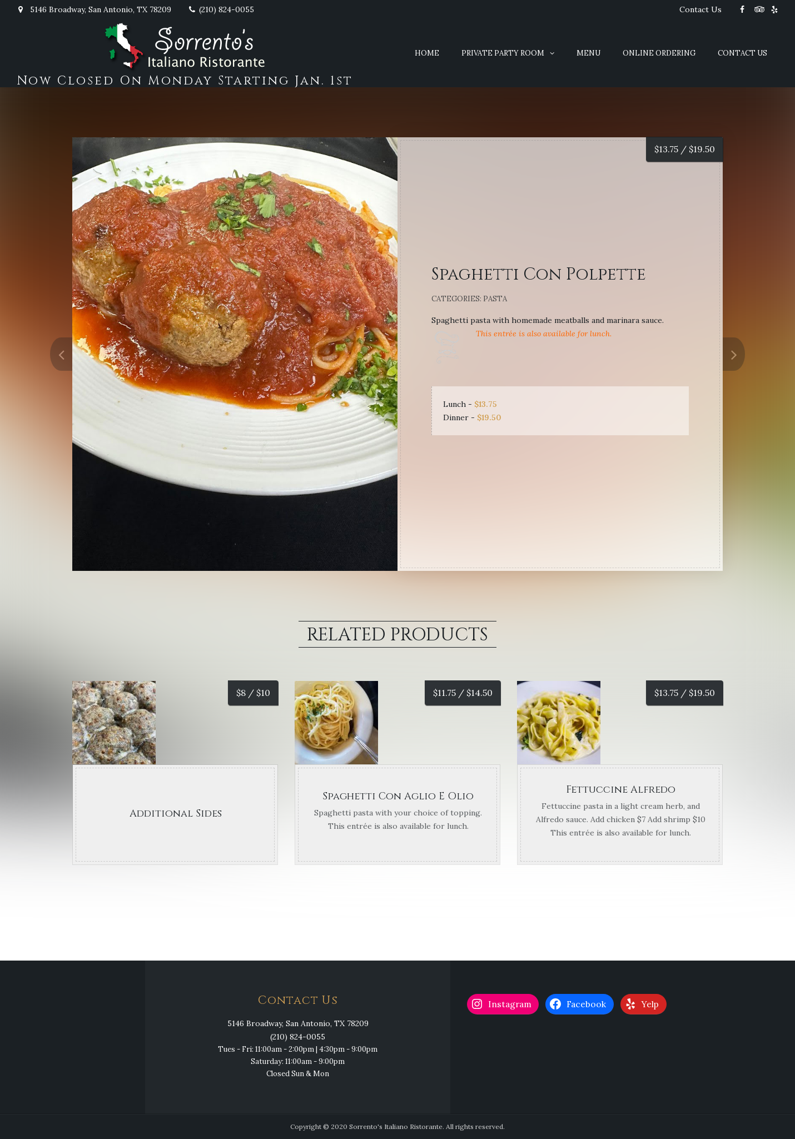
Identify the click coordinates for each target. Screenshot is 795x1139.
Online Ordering (659, 53)
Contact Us (700, 9)
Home (427, 53)
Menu (588, 53)
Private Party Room (502, 53)
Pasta (495, 299)
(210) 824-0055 (221, 9)
